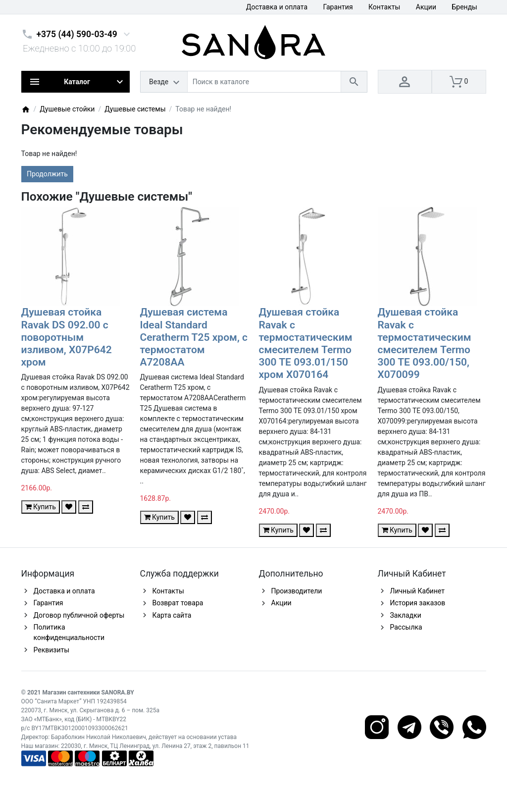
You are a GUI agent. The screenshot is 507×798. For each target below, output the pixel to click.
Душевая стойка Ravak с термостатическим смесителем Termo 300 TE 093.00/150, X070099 (424, 343)
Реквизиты (52, 650)
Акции (426, 7)
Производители (296, 591)
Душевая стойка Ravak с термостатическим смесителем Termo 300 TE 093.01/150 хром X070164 (306, 343)
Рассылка (406, 627)
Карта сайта (172, 615)
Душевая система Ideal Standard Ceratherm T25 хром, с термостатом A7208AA (194, 337)
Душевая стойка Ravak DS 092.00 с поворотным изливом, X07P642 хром (66, 337)
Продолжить (47, 174)
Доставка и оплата (276, 7)
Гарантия (338, 7)
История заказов (418, 603)
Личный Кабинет (417, 591)
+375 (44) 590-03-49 (77, 34)
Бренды (464, 7)
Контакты (384, 7)
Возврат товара (177, 603)
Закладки (405, 615)
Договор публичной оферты (79, 615)
